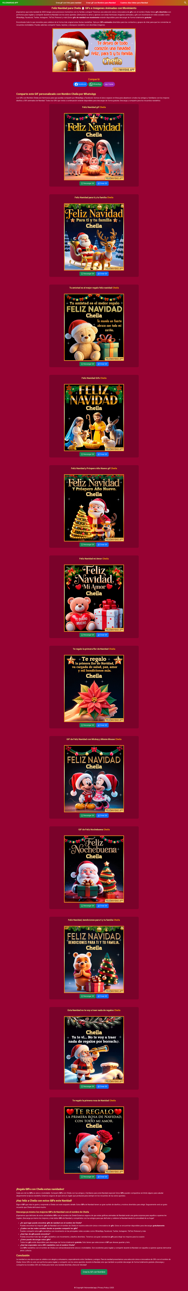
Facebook (80, 84)
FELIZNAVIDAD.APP (10, 3)
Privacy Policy (103, 1288)
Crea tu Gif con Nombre (94, 1272)
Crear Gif (102, 183)
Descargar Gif (87, 183)
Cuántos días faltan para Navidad (134, 3)
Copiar (109, 84)
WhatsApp (95, 84)
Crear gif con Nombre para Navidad (101, 3)
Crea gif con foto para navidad (68, 3)
